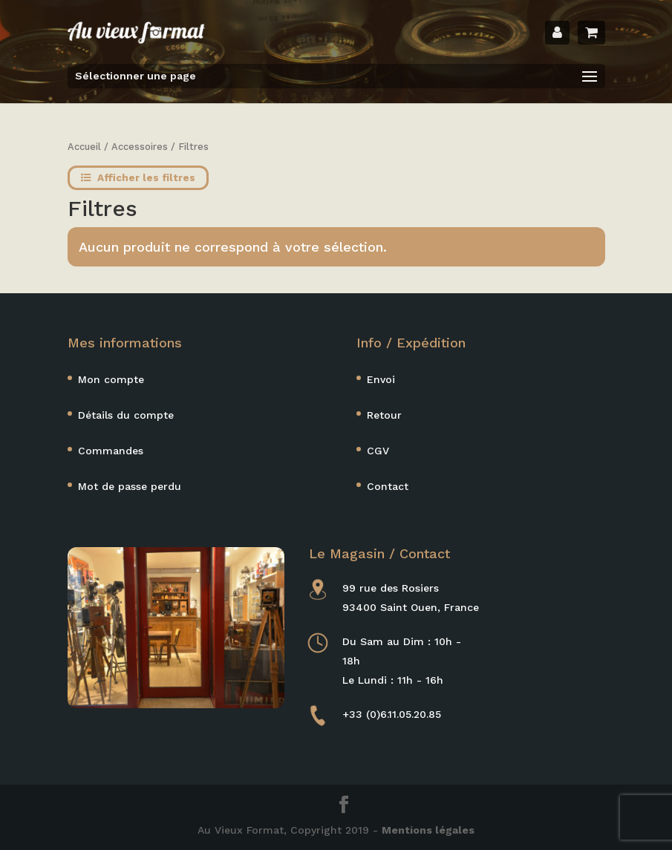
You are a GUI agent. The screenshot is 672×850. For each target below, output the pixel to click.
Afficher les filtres (138, 177)
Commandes (110, 451)
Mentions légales (428, 830)
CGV (378, 451)
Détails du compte (126, 415)
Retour (384, 415)
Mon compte (111, 379)
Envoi (381, 379)
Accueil (84, 146)
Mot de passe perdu (129, 486)
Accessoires (139, 146)
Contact (387, 486)
